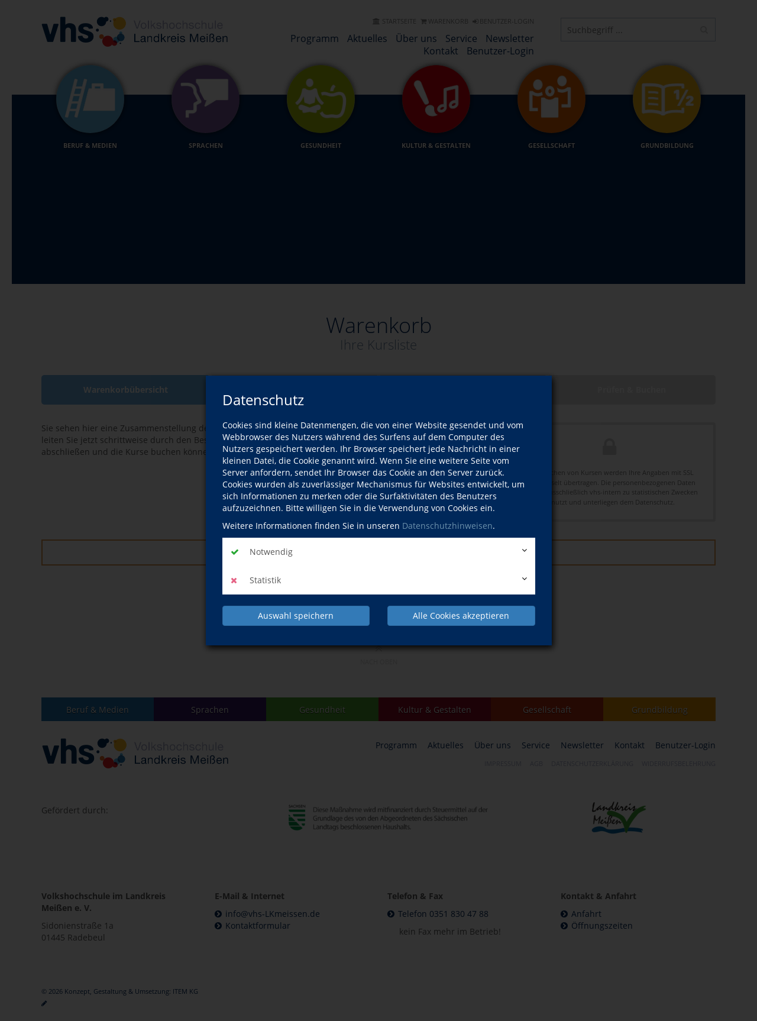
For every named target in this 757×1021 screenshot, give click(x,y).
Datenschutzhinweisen (447, 525)
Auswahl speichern (296, 615)
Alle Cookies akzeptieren (461, 615)
